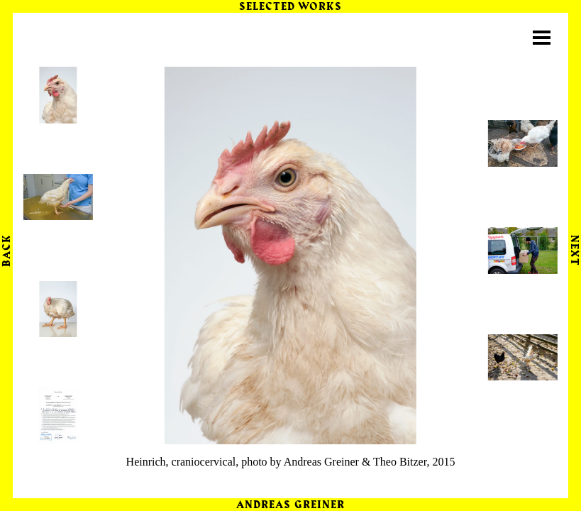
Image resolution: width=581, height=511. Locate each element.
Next (574, 250)
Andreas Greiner (290, 505)
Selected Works (291, 7)
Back (7, 250)
